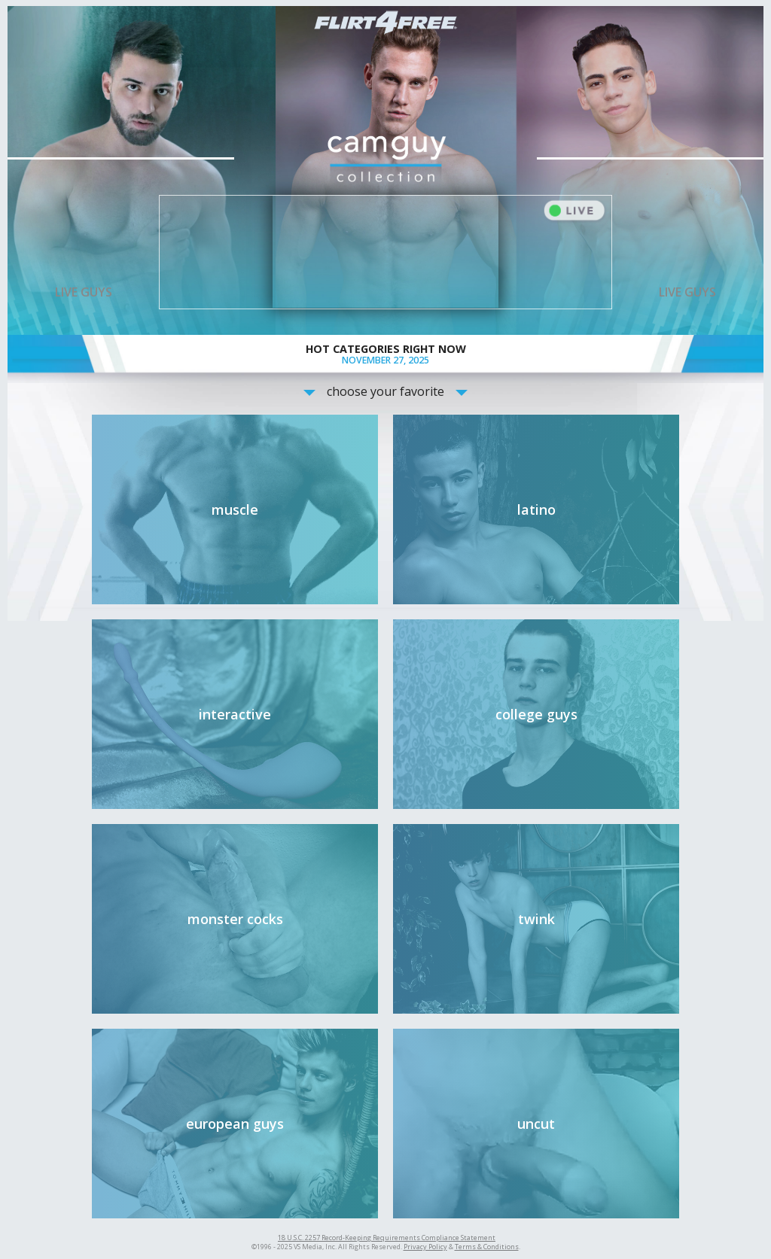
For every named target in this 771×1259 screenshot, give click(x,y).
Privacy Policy (425, 1246)
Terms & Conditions (487, 1246)
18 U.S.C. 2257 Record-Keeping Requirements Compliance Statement (386, 1237)
